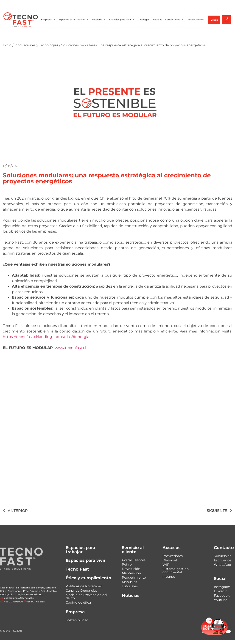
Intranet (168, 576)
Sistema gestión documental (175, 570)
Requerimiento (134, 577)
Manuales (129, 582)
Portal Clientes (195, 19)
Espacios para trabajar (73, 19)
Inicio (7, 45)
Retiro (127, 564)
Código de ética (78, 602)
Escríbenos (222, 560)
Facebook (221, 595)
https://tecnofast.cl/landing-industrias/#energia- (47, 337)
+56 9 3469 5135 (35, 601)
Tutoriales (130, 586)
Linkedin (220, 591)
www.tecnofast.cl (70, 348)
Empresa (48, 19)
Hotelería (99, 19)
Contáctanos (174, 19)
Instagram (222, 587)
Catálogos (143, 19)
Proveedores (172, 556)
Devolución (131, 569)
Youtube (220, 600)
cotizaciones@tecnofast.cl (19, 597)
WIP (165, 565)
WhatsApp (222, 565)
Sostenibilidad (77, 620)
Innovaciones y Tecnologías (36, 45)
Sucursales (222, 556)
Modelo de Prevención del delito (86, 596)
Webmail (169, 560)
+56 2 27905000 (13, 601)
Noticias (157, 19)
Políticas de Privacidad (84, 586)
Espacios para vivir (122, 19)
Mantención (131, 573)
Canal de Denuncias (81, 590)
